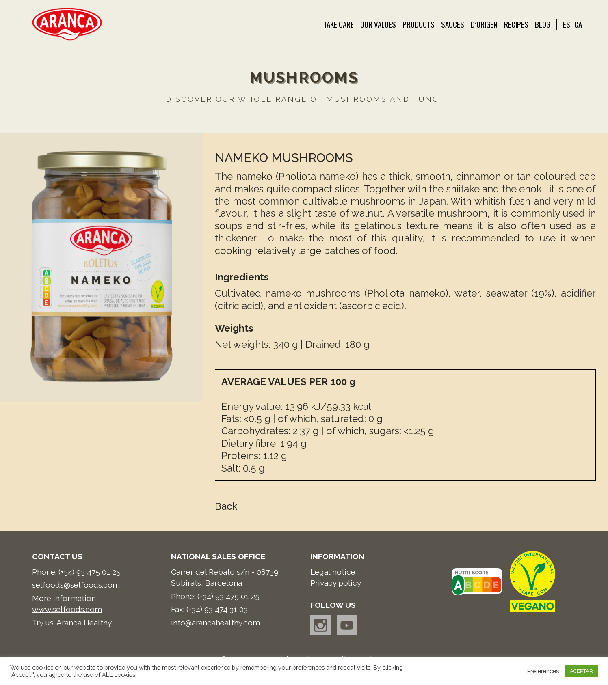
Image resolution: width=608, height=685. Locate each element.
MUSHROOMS (304, 77)
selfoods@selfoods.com (76, 584)
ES (566, 24)
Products (418, 24)
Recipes (516, 24)
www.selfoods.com (67, 609)
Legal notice (332, 571)
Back (226, 506)
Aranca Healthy (84, 622)
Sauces (452, 24)
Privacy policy (335, 582)
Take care (338, 24)
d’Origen (484, 24)
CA (578, 24)
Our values (378, 24)
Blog (542, 24)
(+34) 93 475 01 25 (89, 571)
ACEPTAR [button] (581, 671)
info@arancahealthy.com (215, 622)
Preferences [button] (543, 671)
